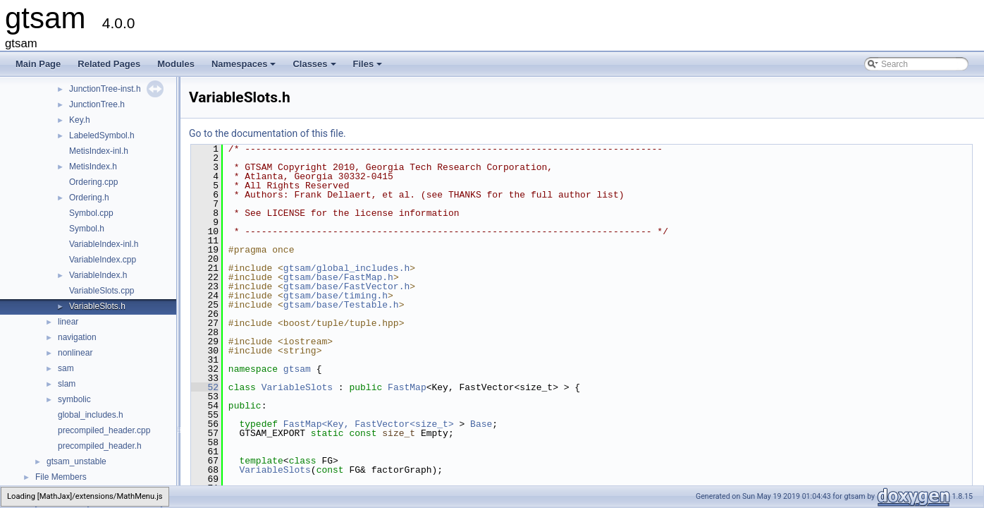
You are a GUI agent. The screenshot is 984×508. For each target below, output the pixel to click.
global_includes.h (90, 415)
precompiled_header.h (100, 446)
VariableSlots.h (97, 306)
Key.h (79, 120)
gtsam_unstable (76, 461)
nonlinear (75, 353)
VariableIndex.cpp (102, 260)
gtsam (297, 369)
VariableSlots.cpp (102, 291)
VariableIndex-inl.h (104, 244)
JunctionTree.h (97, 104)
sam (66, 368)
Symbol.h (86, 229)
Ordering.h (89, 197)
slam (66, 384)
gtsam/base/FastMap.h (338, 277)
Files (369, 68)
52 (205, 387)
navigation (77, 337)
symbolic (74, 399)
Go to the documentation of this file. (267, 133)
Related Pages (109, 64)
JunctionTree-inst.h (105, 89)
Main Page (38, 64)
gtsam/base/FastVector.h (346, 286)
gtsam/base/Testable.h (341, 304)
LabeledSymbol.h (102, 135)
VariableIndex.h (98, 275)
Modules (176, 64)
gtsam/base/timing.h (335, 295)
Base (481, 424)
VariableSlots (297, 387)
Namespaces (244, 68)
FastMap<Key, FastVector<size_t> (368, 424)
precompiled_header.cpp (104, 430)
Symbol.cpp (91, 213)
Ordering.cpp (93, 182)
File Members (61, 477)
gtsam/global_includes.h (346, 268)
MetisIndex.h (93, 166)
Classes (315, 68)
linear (68, 322)
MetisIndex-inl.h (98, 151)
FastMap (407, 387)
